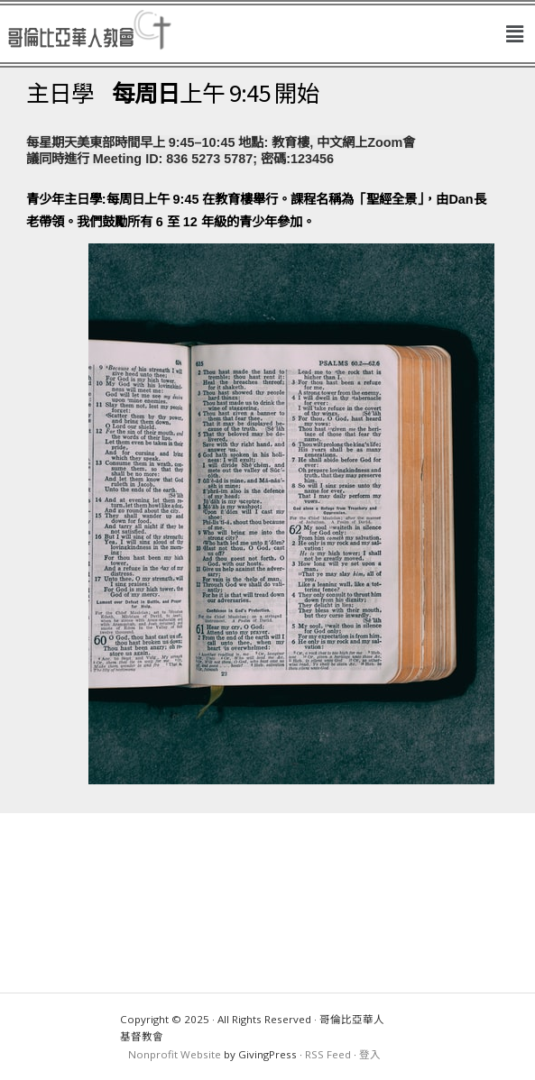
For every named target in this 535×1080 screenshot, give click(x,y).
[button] (515, 34)
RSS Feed (328, 1054)
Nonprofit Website (174, 1054)
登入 (370, 1054)
